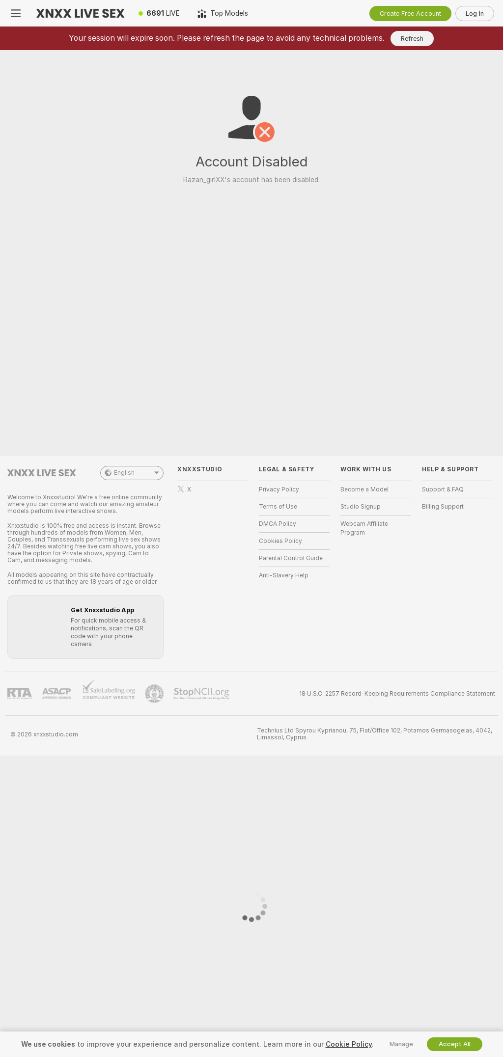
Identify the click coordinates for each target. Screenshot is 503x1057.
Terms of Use (278, 506)
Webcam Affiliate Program (364, 528)
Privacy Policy (279, 489)
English (132, 473)
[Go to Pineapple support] (155, 693)
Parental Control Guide (291, 558)
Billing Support (443, 506)
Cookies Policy (280, 541)
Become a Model (364, 489)
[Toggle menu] (15, 13)
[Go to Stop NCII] (202, 694)
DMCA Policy (277, 523)
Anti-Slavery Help (283, 575)
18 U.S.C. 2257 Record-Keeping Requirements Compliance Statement (397, 693)
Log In (475, 13)
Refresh (412, 38)
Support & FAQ (443, 489)
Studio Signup (360, 506)
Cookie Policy (349, 1044)
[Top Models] (223, 13)
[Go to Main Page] (80, 13)
